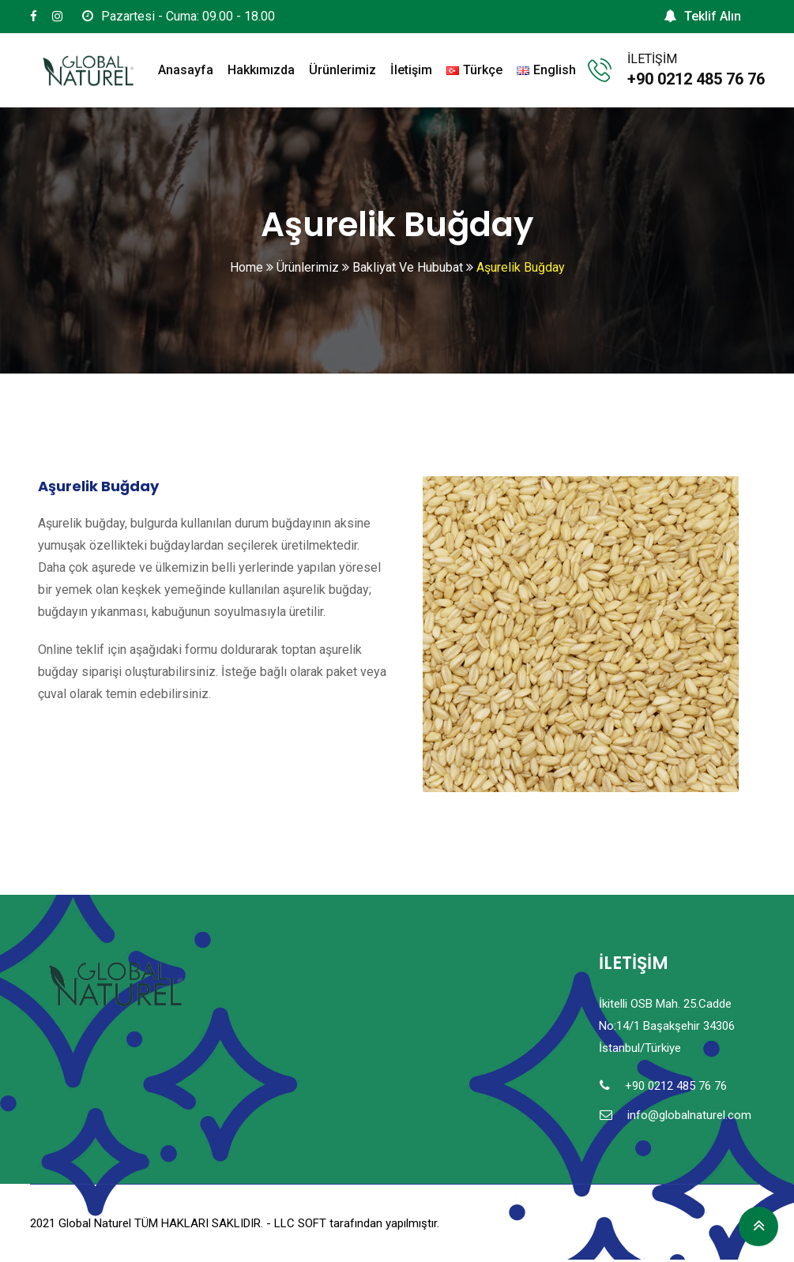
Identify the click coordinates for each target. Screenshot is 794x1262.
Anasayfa (185, 69)
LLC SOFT (300, 1223)
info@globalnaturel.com (689, 1115)
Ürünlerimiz (342, 69)
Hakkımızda (261, 69)
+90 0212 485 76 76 (696, 78)
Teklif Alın (702, 16)
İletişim (411, 69)
